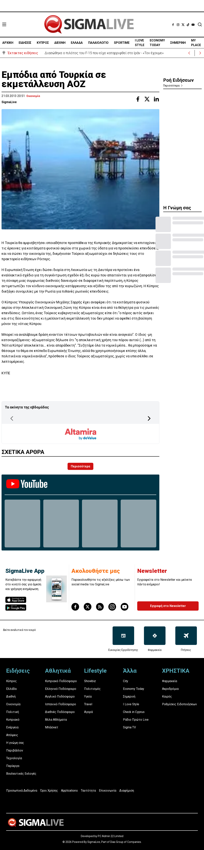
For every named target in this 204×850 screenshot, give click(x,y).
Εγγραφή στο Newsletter (168, 606)
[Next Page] (149, 418)
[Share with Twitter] (147, 99)
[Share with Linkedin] (156, 99)
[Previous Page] (11, 418)
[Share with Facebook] (138, 99)
